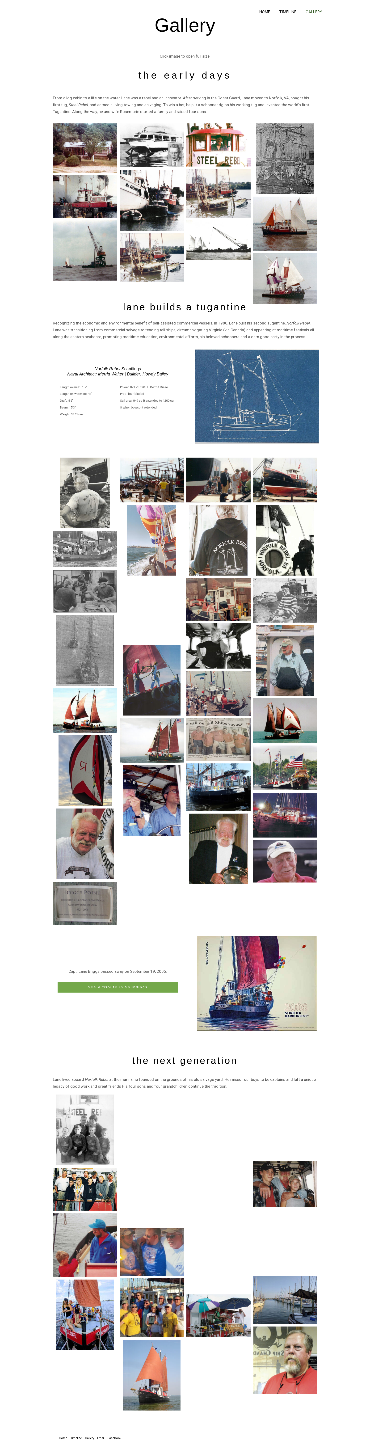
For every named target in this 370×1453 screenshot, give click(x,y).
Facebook (118, 1438)
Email (102, 1438)
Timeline (289, 11)
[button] (85, 148)
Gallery (314, 11)
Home (267, 11)
